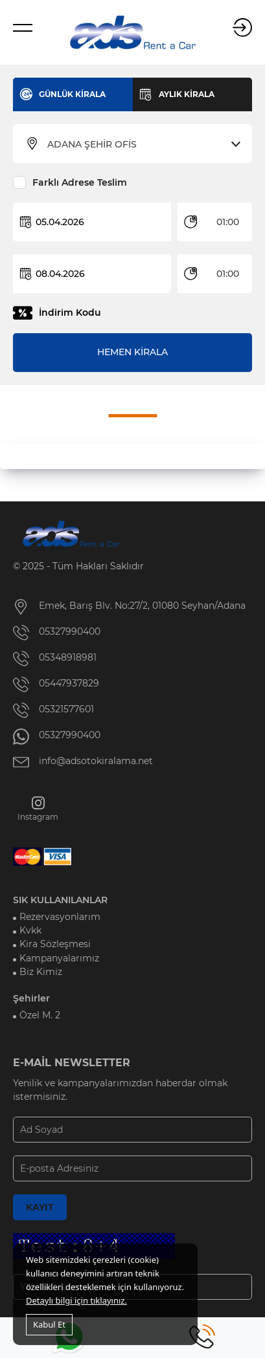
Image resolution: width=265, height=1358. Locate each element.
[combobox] (140, 144)
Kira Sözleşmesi (55, 944)
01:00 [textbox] (227, 222)
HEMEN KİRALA (132, 352)
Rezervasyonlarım (59, 917)
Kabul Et (49, 1324)
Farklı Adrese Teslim (79, 182)
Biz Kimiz (40, 972)
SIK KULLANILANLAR (60, 900)
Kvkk (30, 930)
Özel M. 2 (39, 1015)
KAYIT (40, 1207)
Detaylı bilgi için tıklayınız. (76, 1300)
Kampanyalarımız (59, 958)
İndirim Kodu (70, 312)
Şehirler (31, 998)
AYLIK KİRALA (186, 94)
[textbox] (140, 144)
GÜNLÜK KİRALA (72, 94)
